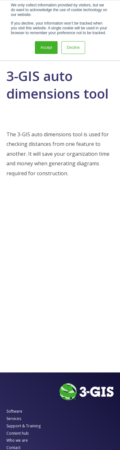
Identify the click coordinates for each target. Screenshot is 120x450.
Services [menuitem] (13, 418)
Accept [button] (46, 47)
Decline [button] (73, 47)
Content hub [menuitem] (17, 433)
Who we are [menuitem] (17, 440)
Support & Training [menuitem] (23, 426)
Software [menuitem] (14, 411)
